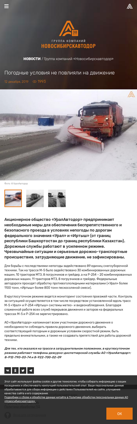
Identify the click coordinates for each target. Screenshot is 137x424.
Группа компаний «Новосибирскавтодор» (79, 59)
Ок (119, 414)
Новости (32, 59)
